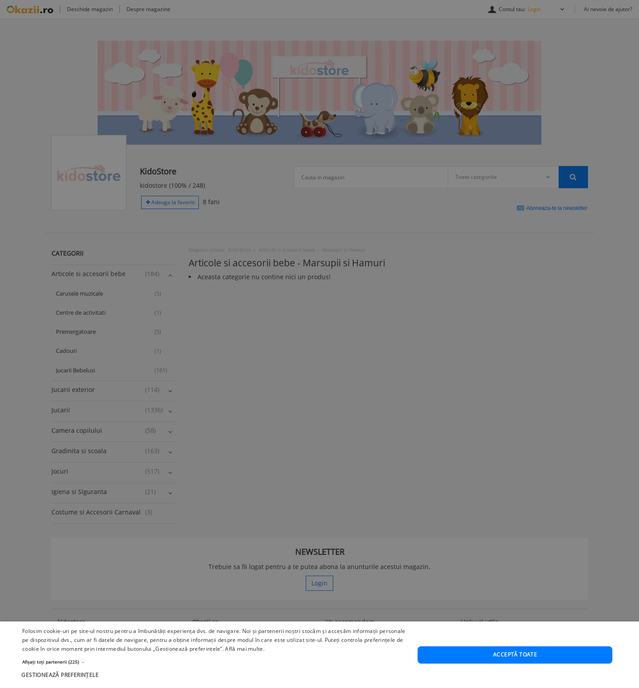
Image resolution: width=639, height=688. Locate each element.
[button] (214, 679)
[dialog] (319, 344)
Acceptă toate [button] (515, 672)
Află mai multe (244, 666)
